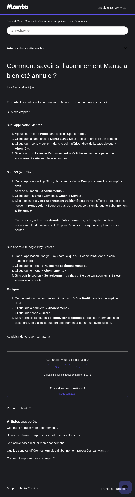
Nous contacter (67, 393)
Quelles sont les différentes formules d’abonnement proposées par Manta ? (58, 450)
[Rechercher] (67, 30)
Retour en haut (19, 407)
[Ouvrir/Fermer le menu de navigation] (124, 7)
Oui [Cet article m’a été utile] (57, 367)
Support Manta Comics (20, 21)
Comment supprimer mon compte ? (31, 458)
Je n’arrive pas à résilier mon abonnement (35, 443)
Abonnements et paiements (54, 21)
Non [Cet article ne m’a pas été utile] (78, 367)
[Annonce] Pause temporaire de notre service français (43, 435)
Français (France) (108, 7)
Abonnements (83, 21)
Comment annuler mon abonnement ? (32, 427)
